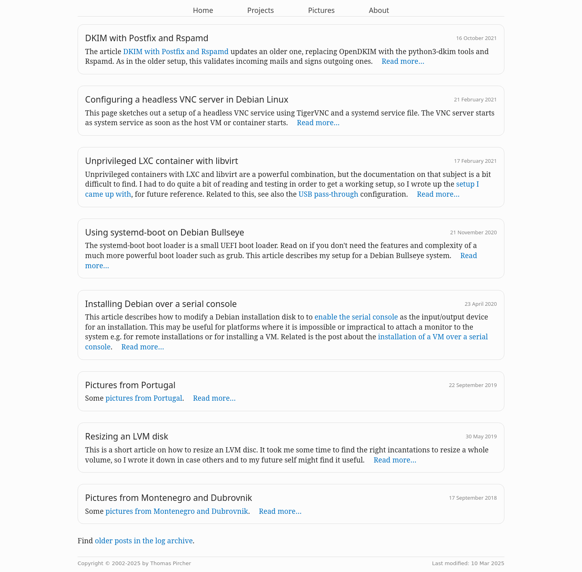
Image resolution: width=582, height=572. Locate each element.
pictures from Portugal (143, 398)
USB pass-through (328, 194)
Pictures (321, 10)
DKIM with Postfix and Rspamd (176, 51)
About (379, 10)
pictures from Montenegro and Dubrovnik (176, 511)
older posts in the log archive (144, 540)
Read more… (403, 61)
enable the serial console (356, 317)
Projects (260, 10)
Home (203, 10)
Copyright (90, 563)
